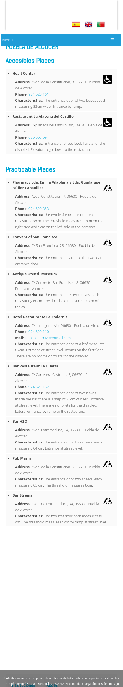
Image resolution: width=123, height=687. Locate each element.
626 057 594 (38, 137)
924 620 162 (38, 386)
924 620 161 (38, 94)
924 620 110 (38, 331)
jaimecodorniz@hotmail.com (48, 337)
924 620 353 (38, 208)
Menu (7, 39)
